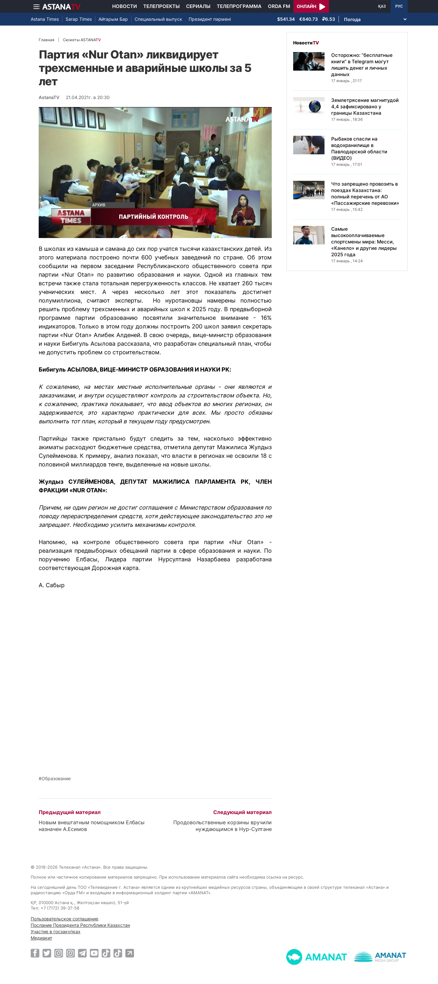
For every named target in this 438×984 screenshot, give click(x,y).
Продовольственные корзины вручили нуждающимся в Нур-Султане (222, 825)
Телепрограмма (239, 6)
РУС (399, 6)
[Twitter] (46, 953)
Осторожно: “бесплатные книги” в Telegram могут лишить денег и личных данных (362, 64)
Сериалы (198, 6)
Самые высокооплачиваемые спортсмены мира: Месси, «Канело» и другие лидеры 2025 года (364, 242)
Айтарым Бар (113, 19)
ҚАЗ (382, 6)
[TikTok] (106, 953)
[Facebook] (35, 953)
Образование (56, 778)
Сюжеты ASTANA (82, 39)
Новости (124, 6)
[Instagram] (58, 953)
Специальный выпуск (158, 19)
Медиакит (41, 938)
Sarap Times (79, 19)
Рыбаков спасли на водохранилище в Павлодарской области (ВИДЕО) (359, 148)
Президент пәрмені (210, 19)
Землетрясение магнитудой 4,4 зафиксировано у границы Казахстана (365, 106)
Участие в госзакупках (56, 931)
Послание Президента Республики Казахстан (80, 925)
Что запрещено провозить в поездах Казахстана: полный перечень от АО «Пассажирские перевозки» (365, 193)
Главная (46, 39)
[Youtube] (94, 953)
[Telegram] (82, 953)
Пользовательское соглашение (64, 918)
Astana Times (45, 19)
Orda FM (279, 6)
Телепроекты (161, 6)
